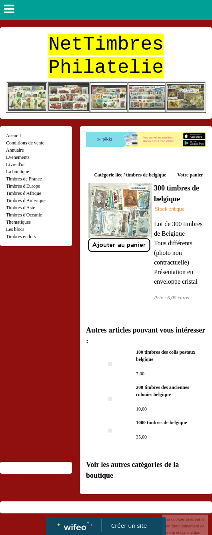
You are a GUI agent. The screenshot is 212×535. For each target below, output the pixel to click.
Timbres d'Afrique (23, 193)
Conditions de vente (25, 143)
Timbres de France (24, 179)
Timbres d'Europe (23, 186)
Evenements (18, 157)
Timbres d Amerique (26, 200)
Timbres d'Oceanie (24, 215)
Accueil (13, 135)
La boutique (17, 171)
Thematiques (18, 222)
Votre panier (190, 175)
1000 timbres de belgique (161, 422)
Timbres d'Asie (20, 207)
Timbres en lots (21, 236)
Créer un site (129, 525)
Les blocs (15, 229)
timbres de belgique (146, 175)
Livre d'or (15, 164)
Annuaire (15, 150)
